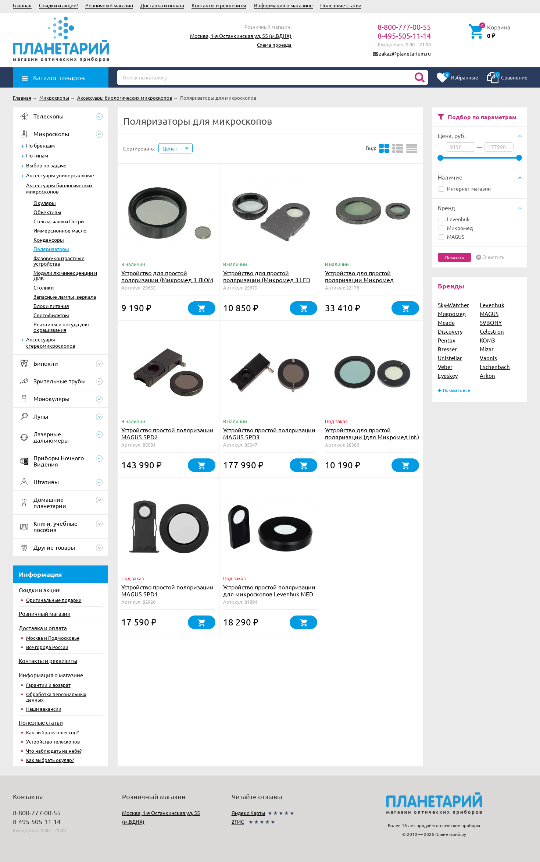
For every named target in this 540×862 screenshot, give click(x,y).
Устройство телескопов (53, 741)
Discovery (450, 331)
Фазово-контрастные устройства (59, 261)
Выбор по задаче (46, 165)
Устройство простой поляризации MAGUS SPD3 (269, 433)
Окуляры (44, 202)
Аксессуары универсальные (60, 175)
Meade (446, 322)
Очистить (493, 257)
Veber (445, 366)
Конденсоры (48, 239)
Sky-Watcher (453, 304)
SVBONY (491, 322)
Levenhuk (454, 219)
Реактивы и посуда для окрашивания (61, 327)
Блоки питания (51, 305)
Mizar (487, 348)
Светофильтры (51, 315)
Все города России (47, 647)
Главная (22, 5)
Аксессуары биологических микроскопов (59, 188)
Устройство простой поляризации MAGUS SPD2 (167, 433)
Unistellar (450, 357)
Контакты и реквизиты (219, 5)
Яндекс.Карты (248, 812)
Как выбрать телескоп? (52, 732)
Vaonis (488, 357)
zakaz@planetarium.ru (405, 53)
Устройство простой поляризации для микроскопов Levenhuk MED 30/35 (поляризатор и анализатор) (269, 597)
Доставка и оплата (162, 5)
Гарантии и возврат (48, 685)
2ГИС (238, 821)
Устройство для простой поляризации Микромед (359, 276)
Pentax (446, 340)
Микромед (456, 227)
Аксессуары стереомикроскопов (50, 342)
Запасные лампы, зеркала (64, 296)
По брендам (40, 145)
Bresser (447, 348)
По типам (37, 155)
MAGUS (451, 236)
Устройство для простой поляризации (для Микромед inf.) (372, 433)
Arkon (487, 375)
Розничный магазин (109, 5)
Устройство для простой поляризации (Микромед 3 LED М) (266, 279)
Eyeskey (448, 375)
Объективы (47, 212)
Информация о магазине (283, 5)
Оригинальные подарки (54, 600)
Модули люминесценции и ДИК (65, 275)
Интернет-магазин (465, 188)
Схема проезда (274, 45)
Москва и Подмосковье (52, 638)
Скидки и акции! (58, 5)
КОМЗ (487, 340)
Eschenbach (495, 366)
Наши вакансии (43, 709)
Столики (43, 287)
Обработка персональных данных (56, 697)
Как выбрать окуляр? (50, 760)
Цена (170, 148)
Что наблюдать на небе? (54, 751)
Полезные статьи (340, 5)
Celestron (492, 331)
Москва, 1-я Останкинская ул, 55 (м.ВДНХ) (241, 35)
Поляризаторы (51, 248)
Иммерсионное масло (59, 230)
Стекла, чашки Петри (58, 221)
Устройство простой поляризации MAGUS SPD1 (167, 590)
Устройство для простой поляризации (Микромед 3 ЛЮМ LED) (167, 279)
